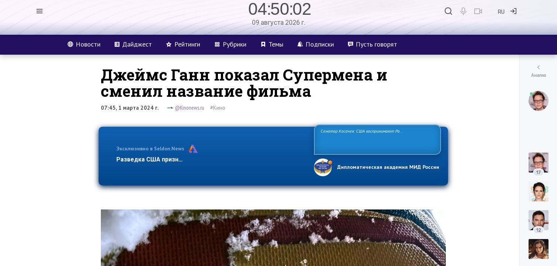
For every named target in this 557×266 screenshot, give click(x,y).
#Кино (217, 107)
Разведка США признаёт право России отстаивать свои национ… (211, 159)
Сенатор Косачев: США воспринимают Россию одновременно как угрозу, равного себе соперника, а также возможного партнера (376, 139)
